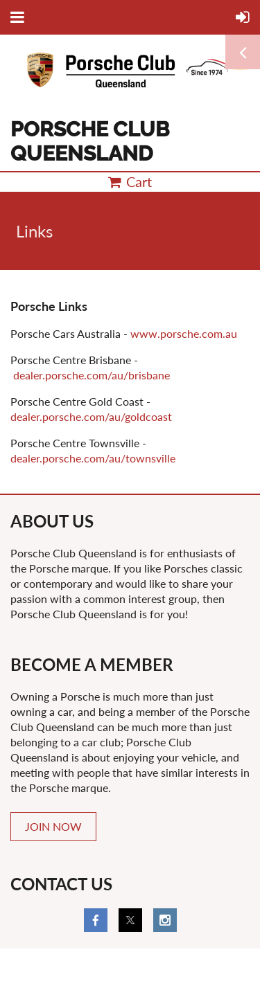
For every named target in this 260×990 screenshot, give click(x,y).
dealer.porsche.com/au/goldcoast (91, 416)
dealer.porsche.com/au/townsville (92, 458)
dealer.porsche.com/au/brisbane (91, 374)
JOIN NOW (53, 826)
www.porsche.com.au (183, 333)
